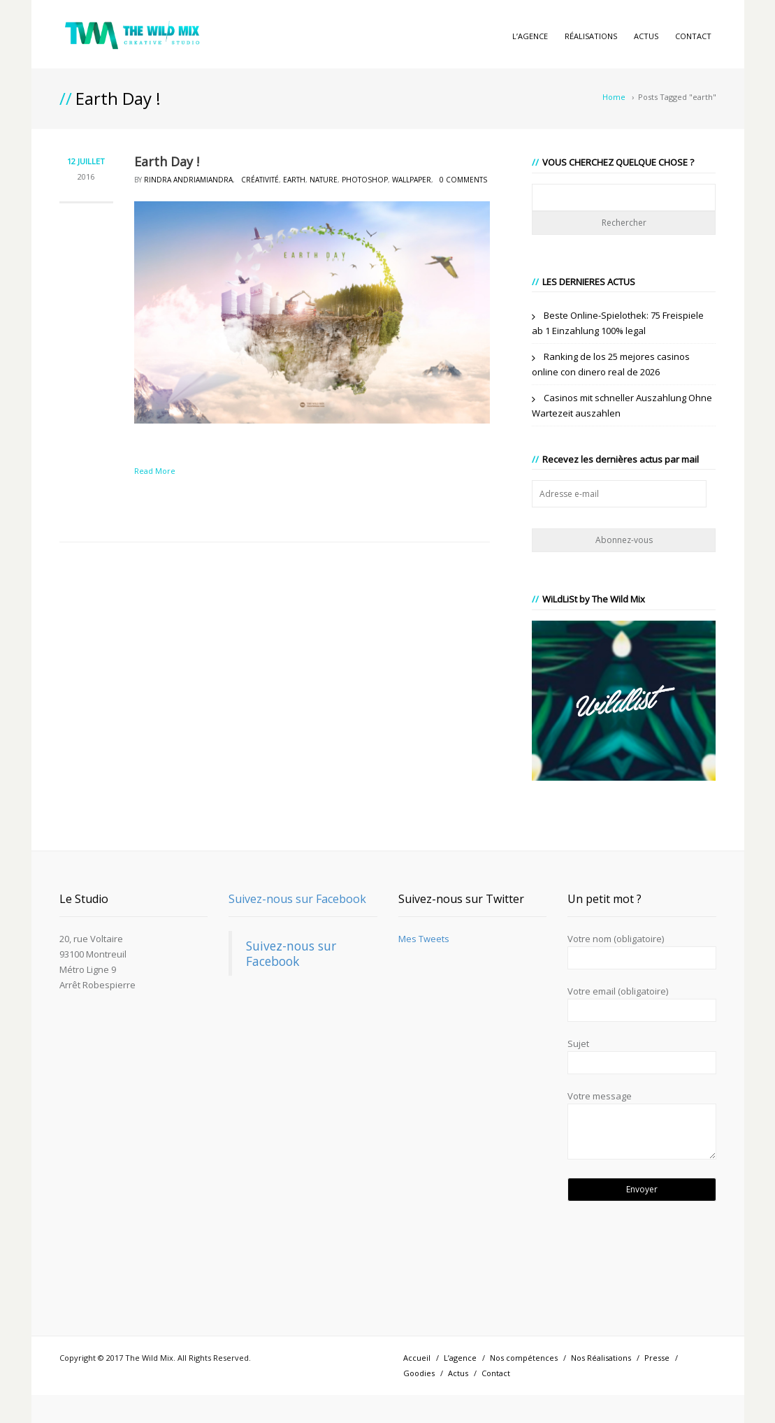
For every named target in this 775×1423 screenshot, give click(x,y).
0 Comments (463, 180)
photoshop (365, 180)
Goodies (419, 1373)
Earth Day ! (166, 161)
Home (613, 97)
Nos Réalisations (601, 1357)
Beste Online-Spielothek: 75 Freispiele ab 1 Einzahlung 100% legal (618, 323)
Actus (646, 36)
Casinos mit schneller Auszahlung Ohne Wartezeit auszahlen (622, 405)
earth (294, 180)
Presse (656, 1357)
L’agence (530, 36)
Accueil (416, 1357)
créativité (260, 180)
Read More (154, 470)
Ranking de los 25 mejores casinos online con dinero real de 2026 (611, 364)
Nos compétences (524, 1357)
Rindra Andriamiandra (188, 180)
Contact (693, 36)
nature (324, 180)
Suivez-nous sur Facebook (297, 898)
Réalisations (591, 36)
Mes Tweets (423, 938)
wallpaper (411, 180)
